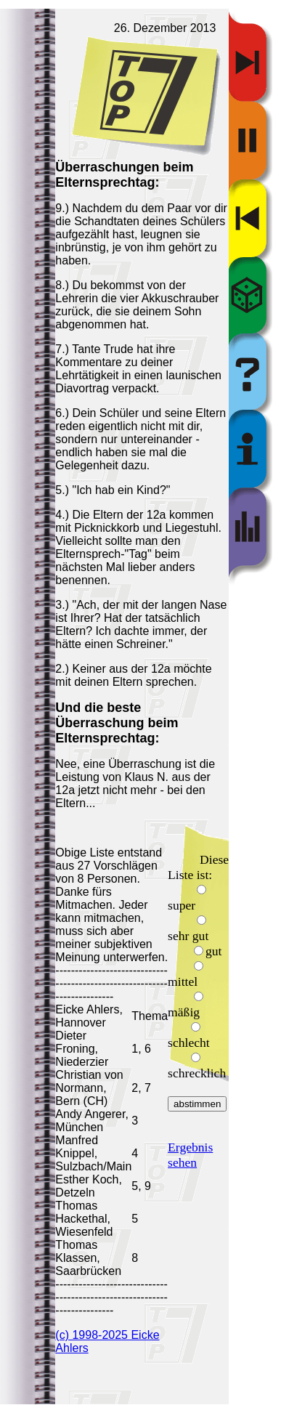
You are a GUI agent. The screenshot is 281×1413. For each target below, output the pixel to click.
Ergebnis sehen (190, 1155)
